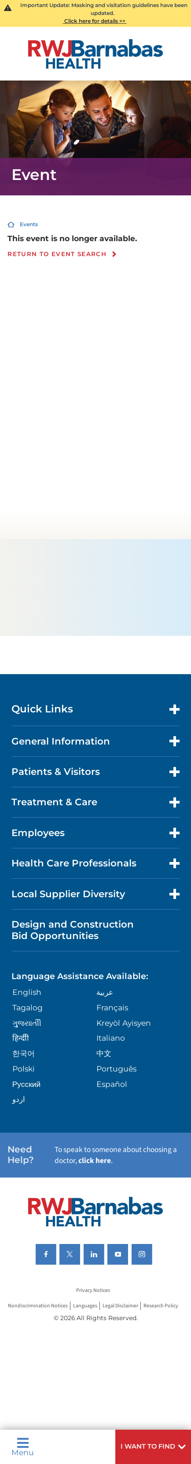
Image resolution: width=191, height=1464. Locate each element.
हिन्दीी (20, 1037)
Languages (85, 1306)
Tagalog (27, 1007)
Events (29, 224)
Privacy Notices (93, 1290)
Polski (23, 1068)
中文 (103, 1053)
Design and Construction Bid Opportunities (72, 929)
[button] (153, 1447)
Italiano (110, 1037)
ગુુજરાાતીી (26, 1022)
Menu (22, 1446)
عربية (104, 992)
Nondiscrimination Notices (38, 1306)
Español (111, 1084)
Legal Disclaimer (120, 1306)
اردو (18, 1099)
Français (112, 1007)
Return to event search (57, 254)
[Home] (95, 54)
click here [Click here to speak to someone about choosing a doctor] (94, 1160)
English (26, 992)
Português (116, 1068)
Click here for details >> (95, 21)
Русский (26, 1084)
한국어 (23, 1053)
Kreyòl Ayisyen (123, 1022)
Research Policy (160, 1306)
